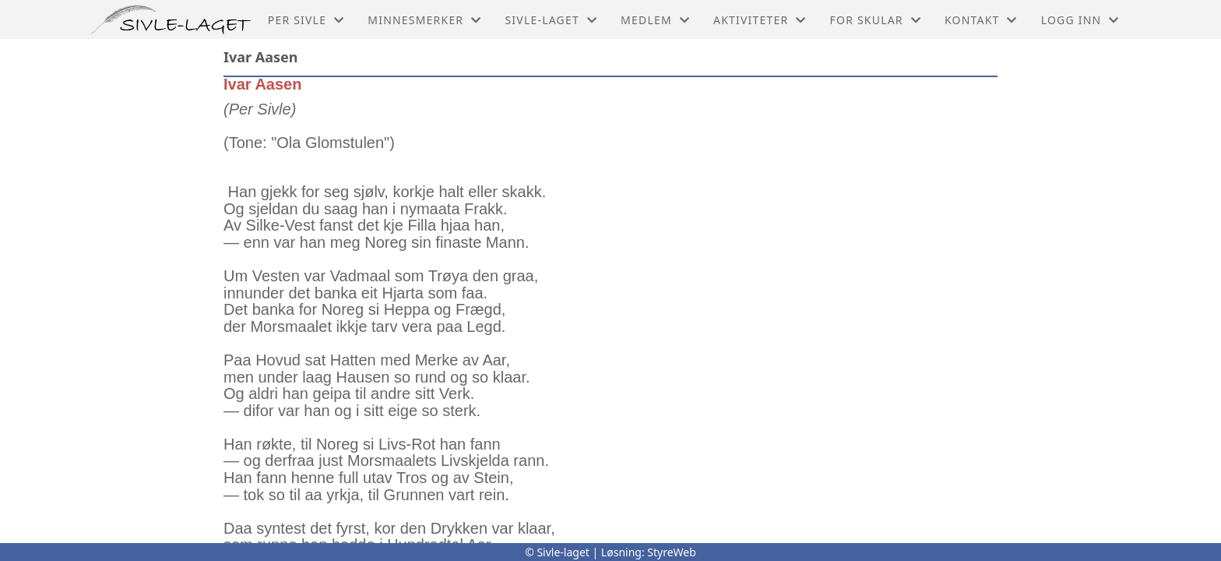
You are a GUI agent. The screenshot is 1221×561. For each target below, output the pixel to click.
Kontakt (981, 19)
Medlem (655, 19)
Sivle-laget (551, 19)
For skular (875, 19)
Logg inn (1080, 19)
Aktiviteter (760, 19)
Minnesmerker (424, 19)
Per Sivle (306, 19)
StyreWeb (671, 552)
